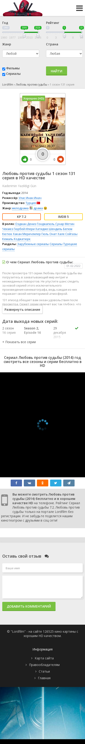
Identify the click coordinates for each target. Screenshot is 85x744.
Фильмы (13, 68)
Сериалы (13, 73)
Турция (31, 203)
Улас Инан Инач (30, 198)
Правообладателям (44, 665)
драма (38, 208)
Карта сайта (44, 658)
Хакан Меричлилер (27, 234)
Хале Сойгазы (68, 234)
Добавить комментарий (29, 606)
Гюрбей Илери (24, 229)
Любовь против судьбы (31, 84)
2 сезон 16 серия (9, 330)
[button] (19, 342)
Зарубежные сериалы (33, 244)
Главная (44, 678)
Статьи (44, 671)
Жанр (6, 44)
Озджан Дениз (25, 224)
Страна (52, 44)
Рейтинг (52, 23)
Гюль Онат (49, 234)
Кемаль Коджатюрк (16, 239)
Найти (56, 71)
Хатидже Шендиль (48, 229)
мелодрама (20, 208)
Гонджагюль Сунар (50, 224)
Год (5, 23)
